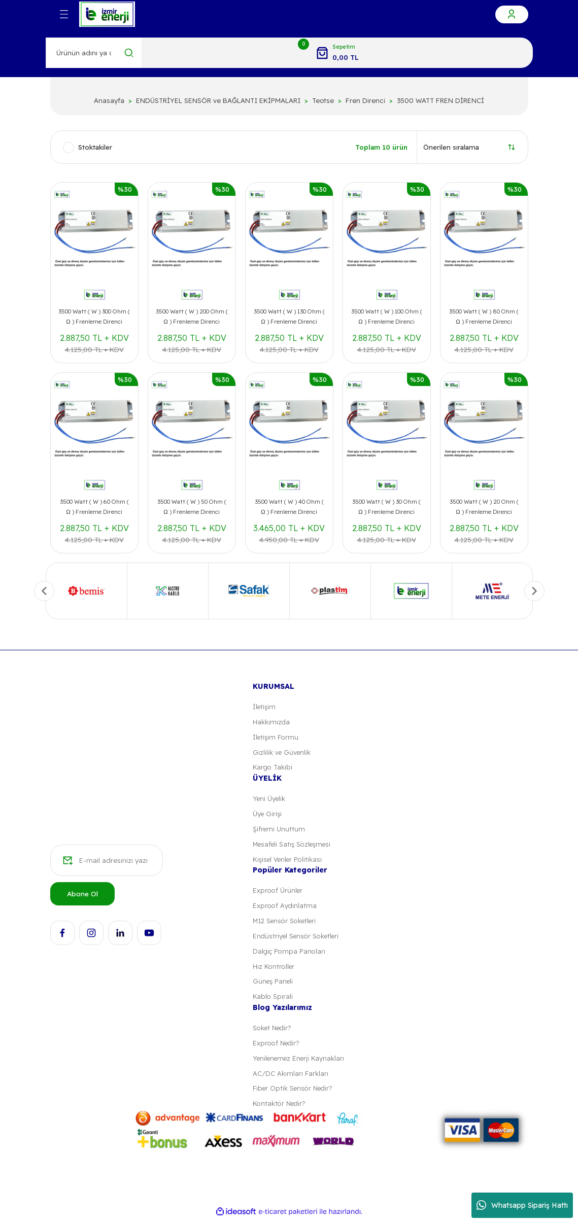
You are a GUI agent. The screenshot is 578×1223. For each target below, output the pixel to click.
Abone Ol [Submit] (82, 896)
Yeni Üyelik (270, 799)
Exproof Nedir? (276, 1046)
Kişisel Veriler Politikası (289, 861)
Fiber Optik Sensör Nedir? (294, 1092)
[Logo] (107, 14)
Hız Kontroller (274, 969)
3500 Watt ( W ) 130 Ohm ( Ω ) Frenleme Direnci (289, 316)
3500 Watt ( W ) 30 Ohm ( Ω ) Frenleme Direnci (386, 506)
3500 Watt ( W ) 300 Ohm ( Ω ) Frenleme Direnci (94, 316)
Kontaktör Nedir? (280, 1108)
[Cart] (337, 53)
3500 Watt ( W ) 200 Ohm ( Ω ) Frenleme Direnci (192, 316)
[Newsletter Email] (106, 863)
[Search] (94, 53)
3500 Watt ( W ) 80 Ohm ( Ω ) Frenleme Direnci (484, 316)
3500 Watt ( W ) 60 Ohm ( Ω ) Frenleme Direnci (94, 506)
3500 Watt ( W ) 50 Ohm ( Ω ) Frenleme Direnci (191, 506)
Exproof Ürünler (278, 892)
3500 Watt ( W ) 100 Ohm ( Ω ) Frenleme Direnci (386, 316)
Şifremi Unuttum (279, 830)
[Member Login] (512, 14)
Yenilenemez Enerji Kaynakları (301, 1062)
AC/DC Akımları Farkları (291, 1077)
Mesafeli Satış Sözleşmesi (294, 845)
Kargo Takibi (272, 768)
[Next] (534, 591)
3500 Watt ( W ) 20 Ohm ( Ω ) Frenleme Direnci (484, 506)
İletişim (265, 707)
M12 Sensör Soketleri (286, 923)
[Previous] (44, 591)
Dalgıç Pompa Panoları (289, 954)
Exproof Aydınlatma (285, 907)
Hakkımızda (271, 722)
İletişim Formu (276, 737)
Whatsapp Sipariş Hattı (522, 1205)
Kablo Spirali (272, 1000)
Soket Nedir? (273, 1031)
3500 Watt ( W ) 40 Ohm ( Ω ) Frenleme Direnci (289, 506)
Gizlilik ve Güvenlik (282, 753)
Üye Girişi (267, 815)
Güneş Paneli (273, 984)
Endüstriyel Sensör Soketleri (298, 938)
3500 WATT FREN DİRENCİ (440, 100)
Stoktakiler (95, 147)
